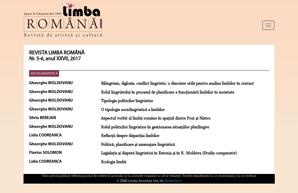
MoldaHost (173, 181)
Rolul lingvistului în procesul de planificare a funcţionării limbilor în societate (167, 92)
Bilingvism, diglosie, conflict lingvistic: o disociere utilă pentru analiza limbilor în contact (177, 83)
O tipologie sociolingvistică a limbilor (133, 110)
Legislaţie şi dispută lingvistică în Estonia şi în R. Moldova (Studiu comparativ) (169, 153)
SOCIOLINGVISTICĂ (44, 73)
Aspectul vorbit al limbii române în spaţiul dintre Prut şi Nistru (155, 118)
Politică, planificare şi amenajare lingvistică (138, 145)
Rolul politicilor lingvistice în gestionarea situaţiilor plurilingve (155, 127)
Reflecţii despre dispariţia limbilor (130, 136)
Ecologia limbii (113, 162)
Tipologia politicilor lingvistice (127, 101)
